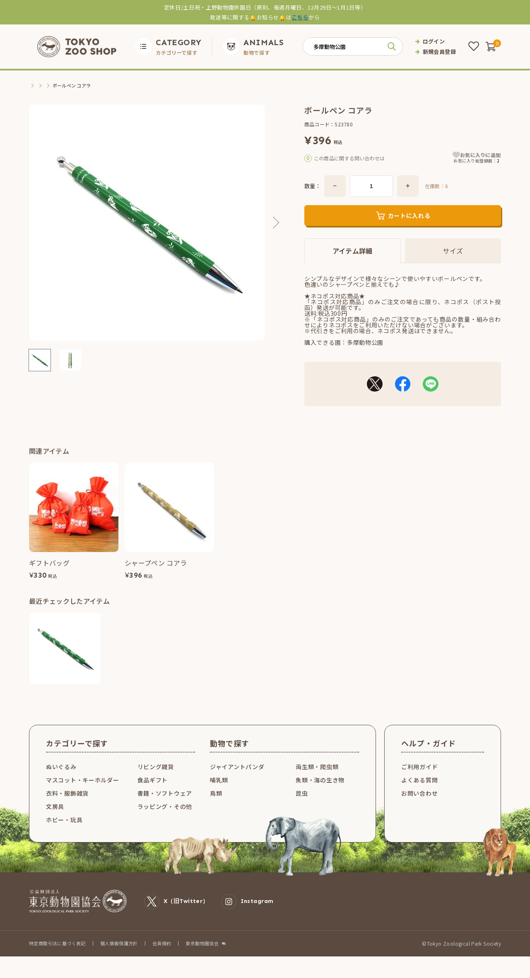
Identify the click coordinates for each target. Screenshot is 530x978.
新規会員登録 (439, 51)
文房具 (54, 85)
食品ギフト (152, 793)
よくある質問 (419, 793)
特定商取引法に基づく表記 (57, 956)
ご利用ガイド (419, 780)
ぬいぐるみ (61, 780)
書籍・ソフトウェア (164, 806)
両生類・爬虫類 (317, 780)
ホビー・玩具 (64, 833)
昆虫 (302, 806)
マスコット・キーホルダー (82, 793)
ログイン (434, 41)
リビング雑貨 (155, 780)
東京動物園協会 (202, 956)
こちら (300, 17)
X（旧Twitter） (176, 914)
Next (273, 222)
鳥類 (216, 806)
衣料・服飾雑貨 (67, 806)
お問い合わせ (419, 806)
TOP (34, 85)
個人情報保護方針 (119, 956)
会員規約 (161, 956)
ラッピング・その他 (164, 820)
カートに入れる (409, 229)
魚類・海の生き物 (320, 793)
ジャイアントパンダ (237, 780)
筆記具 (76, 85)
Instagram (247, 914)
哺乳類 (219, 793)
